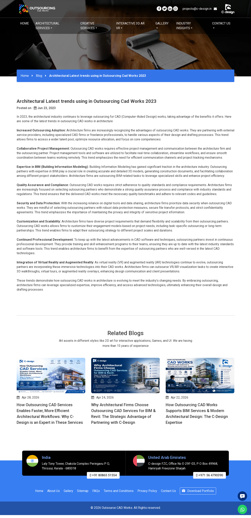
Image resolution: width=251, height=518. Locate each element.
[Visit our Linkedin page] (170, 9)
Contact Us (221, 23)
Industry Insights (183, 26)
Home (24, 23)
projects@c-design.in (200, 9)
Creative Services (87, 26)
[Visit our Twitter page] (164, 9)
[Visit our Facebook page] (159, 9)
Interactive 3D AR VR (130, 26)
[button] (18, 447)
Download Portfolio (198, 509)
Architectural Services (47, 26)
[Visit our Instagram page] (175, 9)
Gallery (162, 23)
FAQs (96, 509)
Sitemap (82, 509)
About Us (53, 509)
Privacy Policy (147, 509)
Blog (39, 76)
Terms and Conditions (119, 509)
